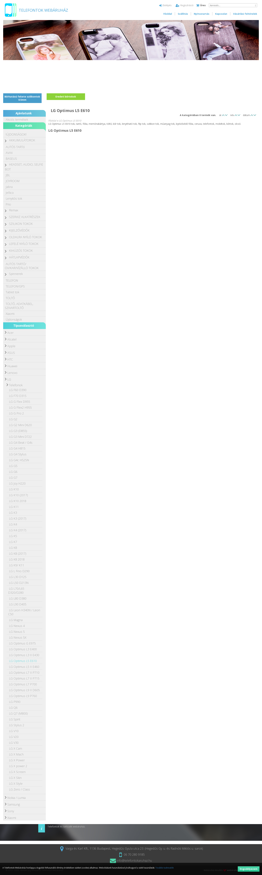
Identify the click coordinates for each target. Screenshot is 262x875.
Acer (10, 333)
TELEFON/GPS (15, 286)
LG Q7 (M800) (18, 713)
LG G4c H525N (19, 460)
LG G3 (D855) (18, 431)
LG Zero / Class (19, 789)
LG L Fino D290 (19, 571)
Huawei (12, 366)
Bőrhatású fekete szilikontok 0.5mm (22, 98)
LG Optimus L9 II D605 (24, 690)
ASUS (11, 353)
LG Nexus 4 (17, 626)
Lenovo (12, 373)
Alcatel (12, 339)
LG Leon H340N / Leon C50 (24, 612)
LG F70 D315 (17, 396)
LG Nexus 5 (17, 632)
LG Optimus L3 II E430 (24, 655)
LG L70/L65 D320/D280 (16, 591)
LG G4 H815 (17, 448)
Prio (8, 204)
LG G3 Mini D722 (20, 437)
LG (9, 379)
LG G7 (13, 478)
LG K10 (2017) (18, 495)
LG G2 (13, 419)
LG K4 (13, 524)
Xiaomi (10, 314)
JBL (8, 175)
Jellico (10, 193)
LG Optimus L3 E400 (23, 649)
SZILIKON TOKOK (21, 224)
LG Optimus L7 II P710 (24, 673)
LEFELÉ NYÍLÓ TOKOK (23, 244)
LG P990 (14, 702)
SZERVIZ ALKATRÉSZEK (24, 217)
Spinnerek (16, 274)
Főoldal (167, 13)
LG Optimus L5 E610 (23, 661)
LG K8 (13, 548)
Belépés (165, 5)
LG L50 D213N (19, 583)
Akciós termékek (17, 120)
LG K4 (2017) (17, 530)
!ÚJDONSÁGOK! (16, 134)
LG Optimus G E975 (22, 643)
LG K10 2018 (17, 501)
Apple (11, 346)
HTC (10, 359)
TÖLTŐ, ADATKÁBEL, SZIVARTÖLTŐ (19, 306)
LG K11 (14, 507)
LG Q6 (13, 708)
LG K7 (13, 542)
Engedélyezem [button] (248, 868)
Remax (13, 210)
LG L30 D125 (17, 577)
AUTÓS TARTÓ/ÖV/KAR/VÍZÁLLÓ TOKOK (22, 266)
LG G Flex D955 (19, 402)
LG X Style (16, 784)
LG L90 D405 (17, 604)
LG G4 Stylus (17, 454)
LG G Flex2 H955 (20, 407)
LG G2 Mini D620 (20, 425)
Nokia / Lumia (16, 798)
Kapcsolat (221, 13)
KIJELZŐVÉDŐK (19, 230)
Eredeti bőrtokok (65, 96)
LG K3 (13, 513)
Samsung (13, 804)
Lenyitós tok (14, 198)
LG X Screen (17, 772)
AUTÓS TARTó (15, 147)
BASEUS (11, 159)
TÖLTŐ (10, 298)
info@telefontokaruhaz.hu (131, 860)
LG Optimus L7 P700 (23, 684)
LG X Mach (16, 754)
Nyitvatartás (201, 13)
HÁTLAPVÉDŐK (19, 257)
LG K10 (14, 489)
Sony (10, 811)
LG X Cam (15, 748)
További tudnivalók (164, 867)
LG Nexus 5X (17, 637)
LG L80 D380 (17, 598)
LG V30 (14, 743)
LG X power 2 (18, 766)
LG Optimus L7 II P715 (24, 678)
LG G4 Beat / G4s (20, 443)
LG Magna (16, 620)
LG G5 (13, 466)
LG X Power (17, 760)
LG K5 (13, 536)
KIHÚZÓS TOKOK (21, 251)
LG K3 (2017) (17, 518)
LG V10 (14, 731)
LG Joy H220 (17, 483)
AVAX (9, 153)
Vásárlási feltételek (245, 13)
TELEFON (12, 280)
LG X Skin (15, 778)
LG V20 (14, 737)
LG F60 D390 (17, 390)
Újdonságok (14, 319)
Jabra (9, 187)
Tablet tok (12, 292)
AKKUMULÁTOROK (22, 140)
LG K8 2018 (17, 559)
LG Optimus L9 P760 (23, 696)
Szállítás (183, 13)
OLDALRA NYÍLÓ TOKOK (25, 237)
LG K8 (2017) (17, 554)
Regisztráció (184, 5)
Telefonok (16, 385)
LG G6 (13, 472)
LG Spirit (14, 719)
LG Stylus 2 (16, 725)
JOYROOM (13, 181)
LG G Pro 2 (16, 413)
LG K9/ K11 (16, 565)
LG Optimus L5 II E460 (24, 667)
